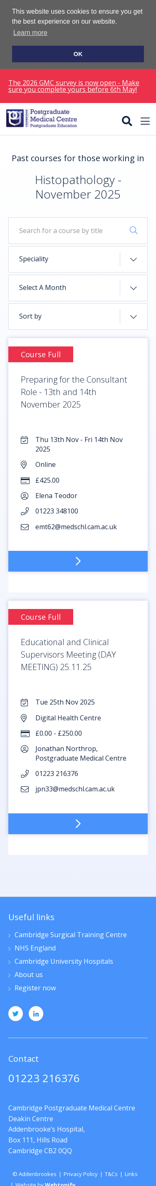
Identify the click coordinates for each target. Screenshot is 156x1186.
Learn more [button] (30, 32)
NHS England (35, 947)
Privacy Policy (81, 1173)
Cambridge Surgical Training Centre (71, 934)
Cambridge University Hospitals (64, 961)
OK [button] (78, 54)
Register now (35, 987)
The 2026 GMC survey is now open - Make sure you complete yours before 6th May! (73, 85)
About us (29, 974)
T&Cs (111, 1173)
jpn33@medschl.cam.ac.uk (50, 1092)
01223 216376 (44, 1078)
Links (131, 1173)
